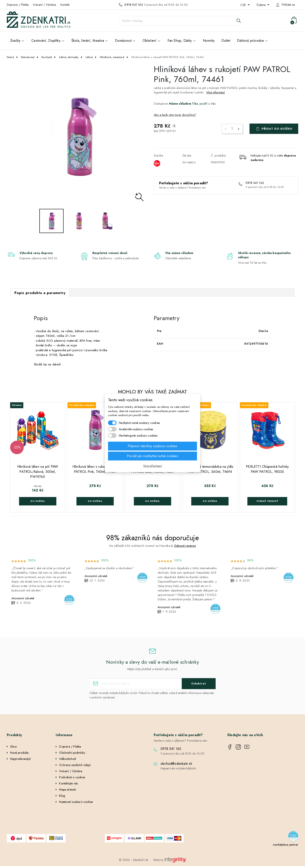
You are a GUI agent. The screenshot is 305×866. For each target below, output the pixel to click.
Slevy (13, 746)
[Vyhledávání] (181, 20)
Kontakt (64, 5)
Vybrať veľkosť (267, 501)
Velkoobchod (67, 759)
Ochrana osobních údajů (74, 765)
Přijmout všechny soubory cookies (152, 445)
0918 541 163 (133, 5)
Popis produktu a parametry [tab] (39, 292)
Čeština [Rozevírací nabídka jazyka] (261, 5)
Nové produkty (19, 753)
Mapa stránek (67, 789)
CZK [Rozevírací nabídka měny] (243, 5)
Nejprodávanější (20, 759)
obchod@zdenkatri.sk (176, 763)
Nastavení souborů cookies (76, 802)
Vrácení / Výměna (44, 5)
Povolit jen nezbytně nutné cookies (152, 455)
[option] (79, 136)
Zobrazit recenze (185, 546)
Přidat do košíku (277, 129)
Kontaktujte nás (68, 783)
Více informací (215, 92)
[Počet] (232, 128)
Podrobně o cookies (72, 777)
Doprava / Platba (18, 5)
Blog (62, 796)
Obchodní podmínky (72, 753)
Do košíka (37, 501)
